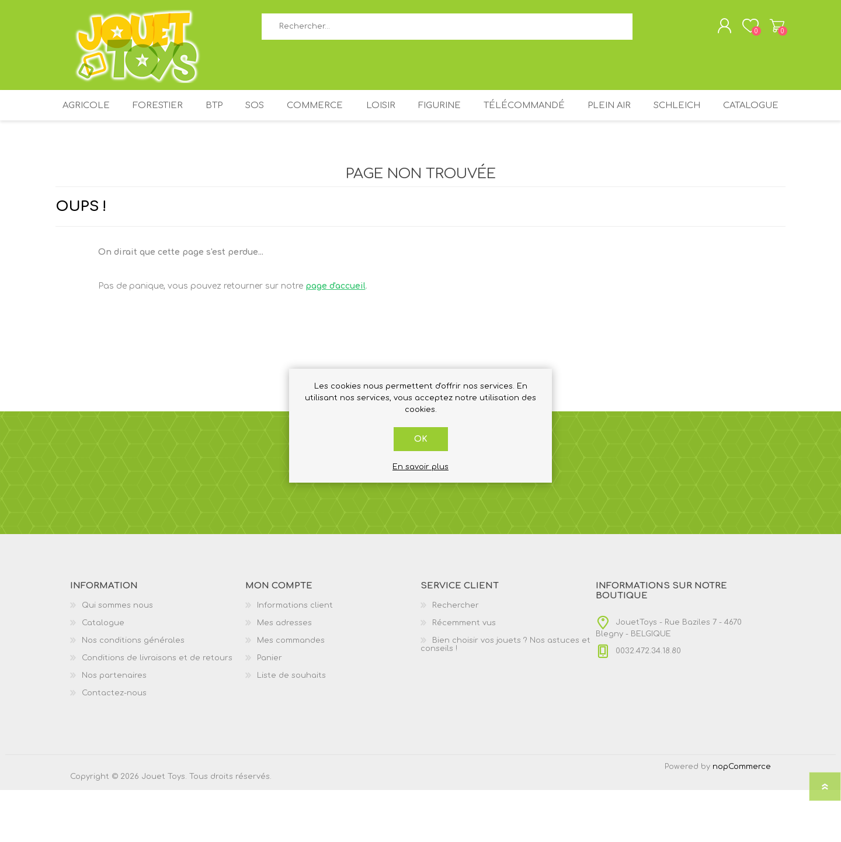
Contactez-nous (114, 745)
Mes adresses (284, 675)
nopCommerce (742, 819)
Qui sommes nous (117, 657)
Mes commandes (291, 692)
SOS (288, 115)
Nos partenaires (114, 727)
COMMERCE (353, 115)
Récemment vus (464, 675)
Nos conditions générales (133, 692)
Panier (772, 28)
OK (421, 439)
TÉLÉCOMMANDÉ (575, 115)
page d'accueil (335, 338)
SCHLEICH (736, 115)
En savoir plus (420, 467)
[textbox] (446, 29)
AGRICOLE (104, 115)
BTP (241, 115)
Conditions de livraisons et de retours (157, 710)
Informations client (295, 657)
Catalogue (420, 153)
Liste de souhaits (291, 727)
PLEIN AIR (663, 115)
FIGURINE (486, 115)
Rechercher (646, 29)
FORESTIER (180, 115)
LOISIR (422, 115)
